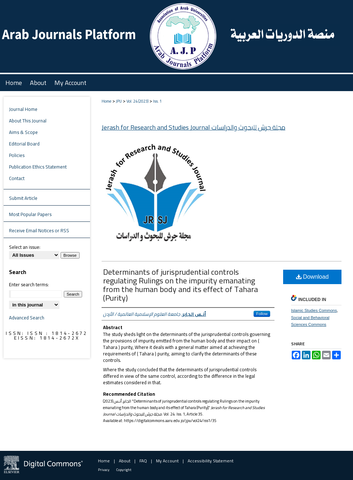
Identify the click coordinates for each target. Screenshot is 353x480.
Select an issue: (24, 247)
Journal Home (23, 109)
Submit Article (23, 198)
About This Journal (27, 120)
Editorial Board (24, 143)
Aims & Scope (23, 132)
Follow (262, 313)
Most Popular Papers (30, 214)
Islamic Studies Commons (314, 310)
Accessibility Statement (210, 461)
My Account (167, 461)
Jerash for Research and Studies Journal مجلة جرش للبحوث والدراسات (193, 127)
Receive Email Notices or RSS (39, 230)
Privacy (104, 469)
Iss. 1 (157, 101)
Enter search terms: (29, 284)
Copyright (123, 469)
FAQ (143, 461)
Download (312, 277)
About (124, 461)
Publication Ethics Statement (38, 166)
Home (106, 101)
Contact (16, 178)
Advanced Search (26, 317)
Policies (16, 155)
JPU (119, 101)
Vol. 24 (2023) (137, 101)
